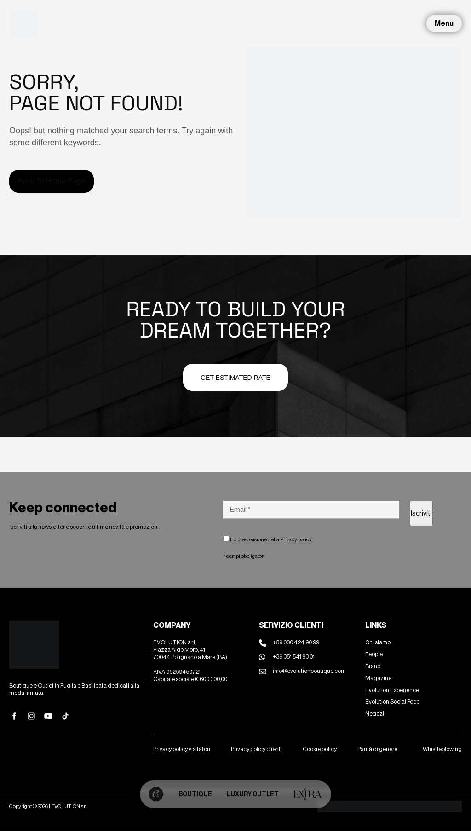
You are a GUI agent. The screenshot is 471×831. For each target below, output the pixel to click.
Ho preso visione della (267, 539)
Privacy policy (296, 539)
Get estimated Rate (235, 377)
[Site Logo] (24, 23)
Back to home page (51, 181)
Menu (444, 23)
